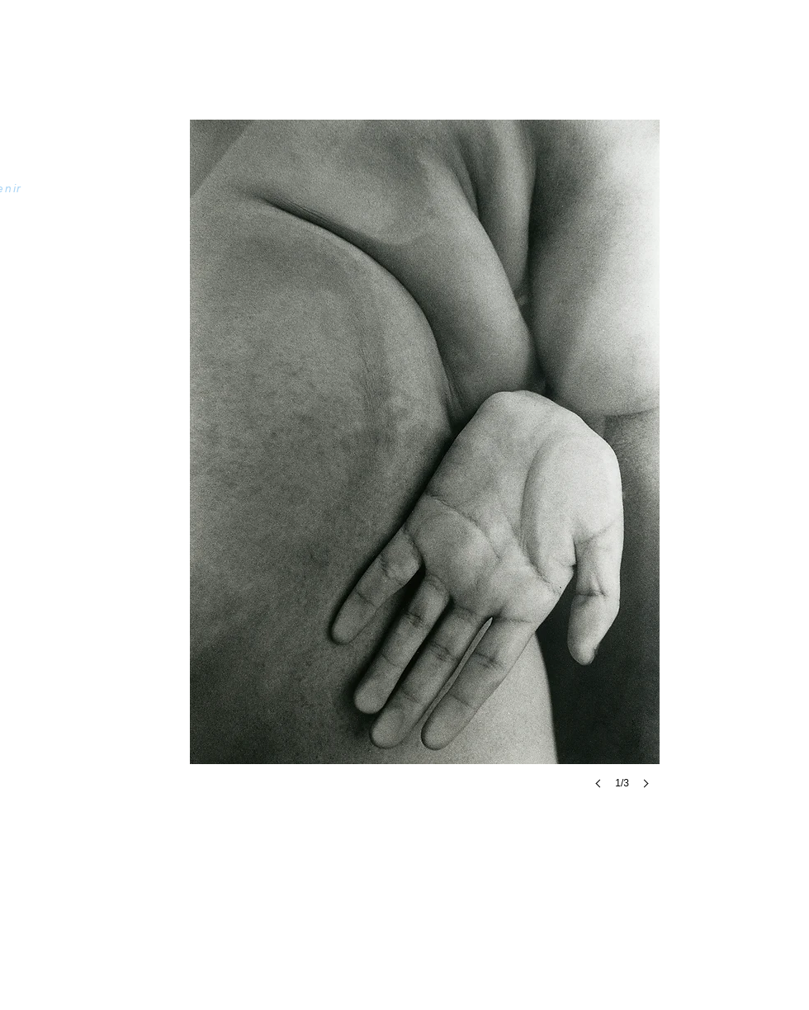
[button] (425, 471)
